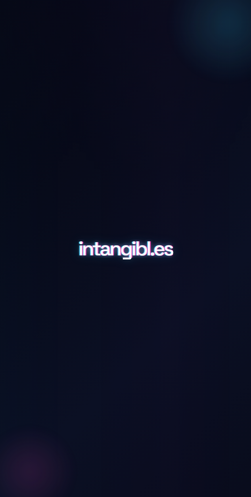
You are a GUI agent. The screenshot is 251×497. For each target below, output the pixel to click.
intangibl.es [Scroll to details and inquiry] (125, 249)
